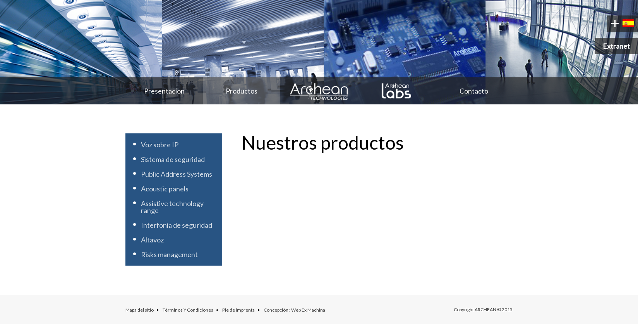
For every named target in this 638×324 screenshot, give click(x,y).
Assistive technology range (172, 207)
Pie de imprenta (238, 310)
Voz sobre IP (159, 144)
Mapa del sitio (139, 310)
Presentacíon (164, 91)
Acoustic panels (165, 188)
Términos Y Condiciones (188, 310)
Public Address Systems (176, 174)
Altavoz (152, 239)
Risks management (169, 254)
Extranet (616, 46)
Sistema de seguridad (173, 159)
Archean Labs (396, 90)
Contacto (474, 91)
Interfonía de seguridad (176, 225)
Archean (319, 90)
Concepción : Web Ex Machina (294, 310)
